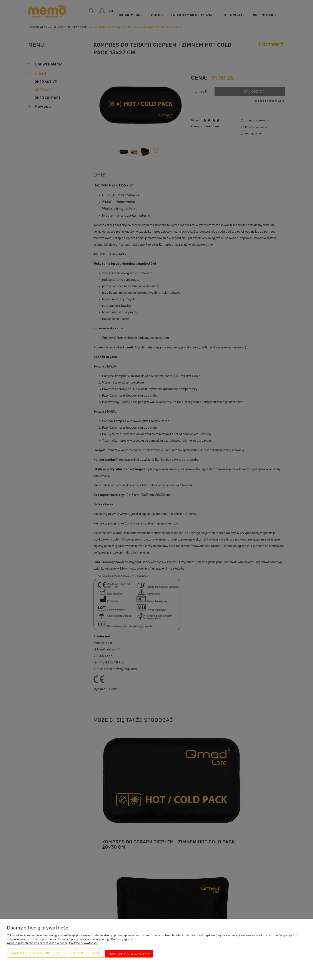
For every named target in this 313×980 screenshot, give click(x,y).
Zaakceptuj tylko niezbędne (37, 955)
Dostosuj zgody (86, 955)
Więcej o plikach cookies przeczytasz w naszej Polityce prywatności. (52, 945)
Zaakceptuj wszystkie (129, 955)
